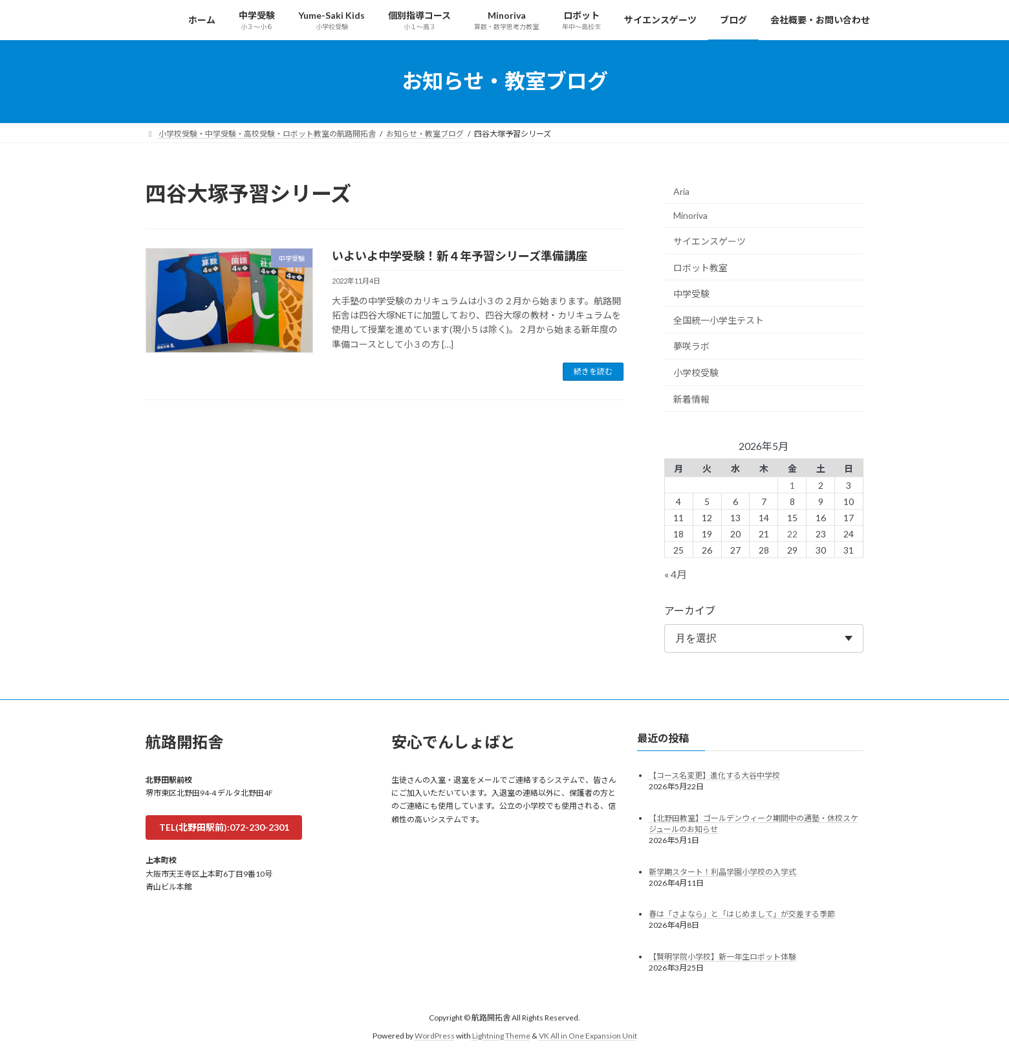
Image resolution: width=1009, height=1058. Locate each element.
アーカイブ (689, 609)
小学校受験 (696, 372)
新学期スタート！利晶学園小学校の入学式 (722, 871)
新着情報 (691, 398)
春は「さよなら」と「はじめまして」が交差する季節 (742, 914)
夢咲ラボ (691, 346)
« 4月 (675, 573)
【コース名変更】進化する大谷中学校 (714, 775)
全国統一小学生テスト (718, 319)
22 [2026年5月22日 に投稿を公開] (792, 533)
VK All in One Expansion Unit (588, 1036)
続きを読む (593, 371)
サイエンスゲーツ (709, 241)
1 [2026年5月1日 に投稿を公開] (792, 484)
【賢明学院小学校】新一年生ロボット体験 (722, 957)
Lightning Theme (501, 1036)
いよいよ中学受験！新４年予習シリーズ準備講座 (459, 256)
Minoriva (690, 215)
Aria (681, 190)
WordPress (435, 1036)
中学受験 (691, 293)
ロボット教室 (700, 267)
